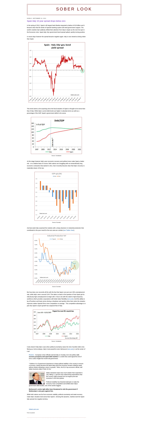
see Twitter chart (69, 230)
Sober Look (74, 9)
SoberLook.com (34, 409)
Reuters (31, 355)
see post (70, 299)
